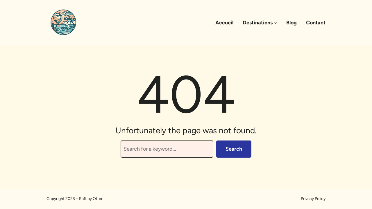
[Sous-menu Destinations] (275, 22)
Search (234, 149)
